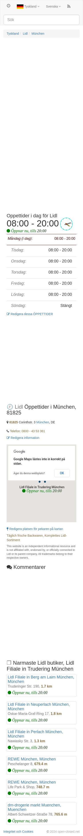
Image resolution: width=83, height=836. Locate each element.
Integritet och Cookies (18, 831)
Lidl (25, 33)
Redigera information (23, 438)
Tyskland (28, 6)
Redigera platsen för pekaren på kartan (35, 529)
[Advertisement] (41, 83)
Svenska (53, 6)
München (38, 33)
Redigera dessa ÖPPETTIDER (30, 314)
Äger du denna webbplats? (29, 473)
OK (62, 473)
